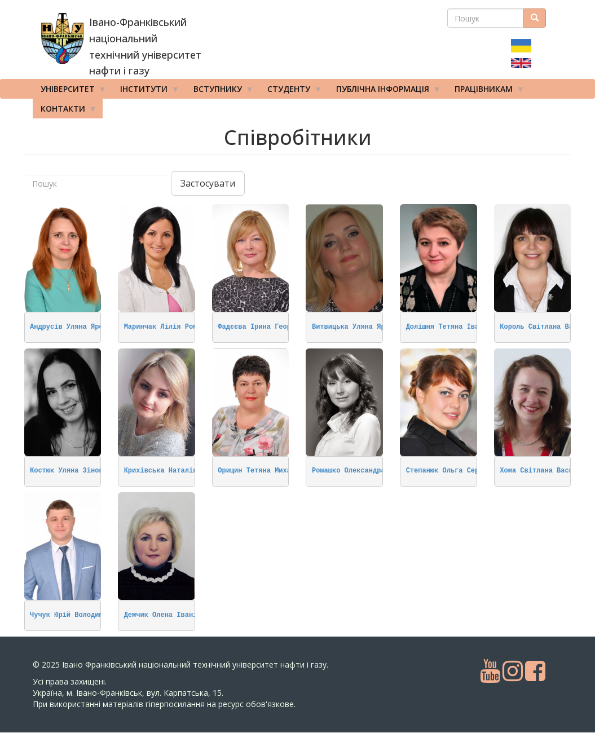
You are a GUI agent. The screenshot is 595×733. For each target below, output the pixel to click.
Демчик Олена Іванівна (166, 615)
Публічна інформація (384, 91)
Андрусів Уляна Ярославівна (82, 327)
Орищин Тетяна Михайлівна (266, 471)
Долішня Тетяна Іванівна (453, 327)
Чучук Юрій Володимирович (78, 615)
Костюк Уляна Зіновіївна (77, 471)
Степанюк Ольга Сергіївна (455, 471)
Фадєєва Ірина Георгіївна (266, 327)
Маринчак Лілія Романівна (173, 327)
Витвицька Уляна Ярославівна (366, 327)
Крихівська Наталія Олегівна (178, 471)
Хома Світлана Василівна (546, 471)
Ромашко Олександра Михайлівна (371, 471)
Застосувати (207, 183)
